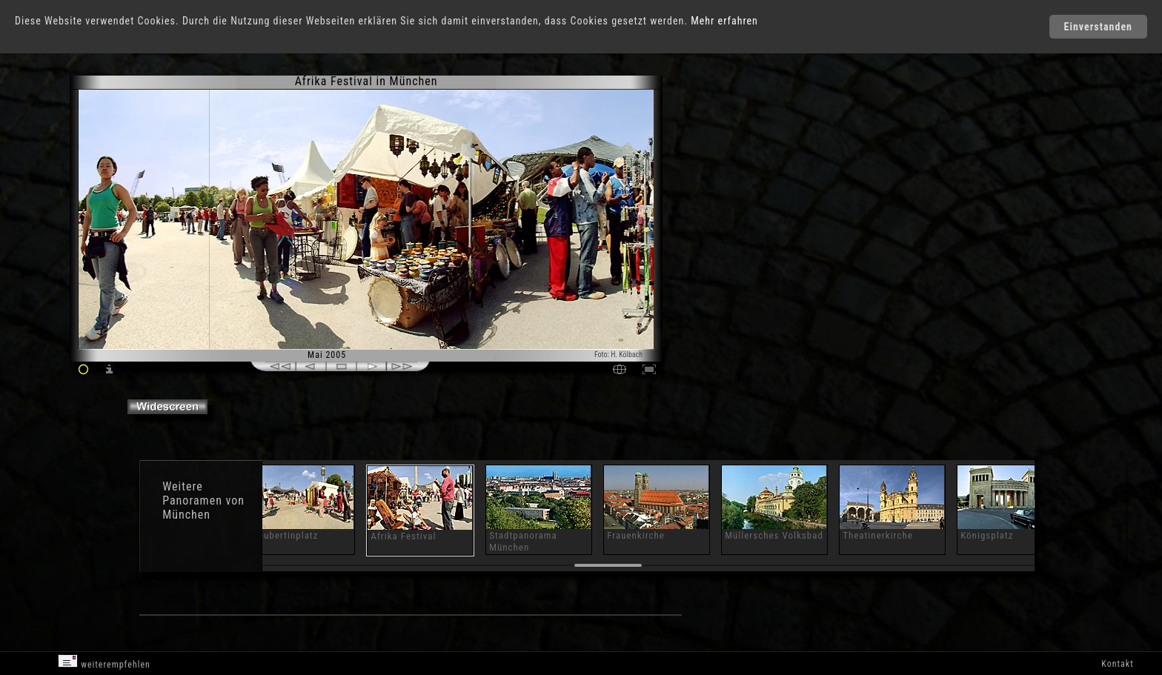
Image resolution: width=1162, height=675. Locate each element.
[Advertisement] (730, 200)
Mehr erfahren (724, 21)
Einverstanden (1098, 27)
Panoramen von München (203, 507)
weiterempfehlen (104, 662)
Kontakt (1117, 664)
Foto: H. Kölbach (618, 354)
